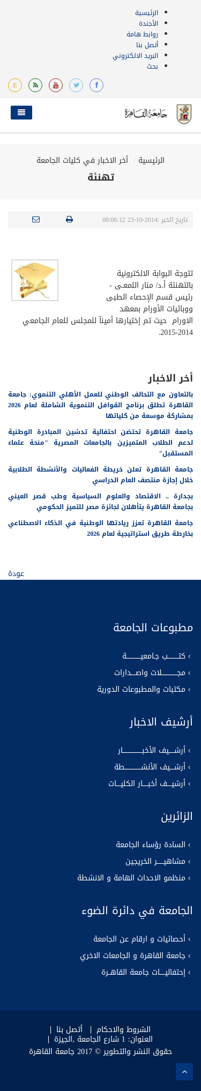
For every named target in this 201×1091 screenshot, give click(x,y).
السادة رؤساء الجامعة (150, 845)
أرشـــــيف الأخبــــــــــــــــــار (151, 750)
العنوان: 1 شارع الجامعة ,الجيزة (103, 1039)
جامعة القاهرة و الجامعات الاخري (132, 956)
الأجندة (148, 23)
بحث (152, 66)
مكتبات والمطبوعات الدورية (141, 689)
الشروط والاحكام (123, 1030)
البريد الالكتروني (135, 56)
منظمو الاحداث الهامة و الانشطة (131, 878)
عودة (16, 573)
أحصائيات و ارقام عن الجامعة (139, 939)
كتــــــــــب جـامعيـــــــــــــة (153, 656)
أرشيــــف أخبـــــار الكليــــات (146, 784)
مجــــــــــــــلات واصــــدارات (149, 673)
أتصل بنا (147, 45)
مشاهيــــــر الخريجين (155, 861)
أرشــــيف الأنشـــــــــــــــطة (149, 767)
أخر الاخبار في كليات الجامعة (82, 160)
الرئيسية (146, 13)
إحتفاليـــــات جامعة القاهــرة (143, 972)
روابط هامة (142, 34)
